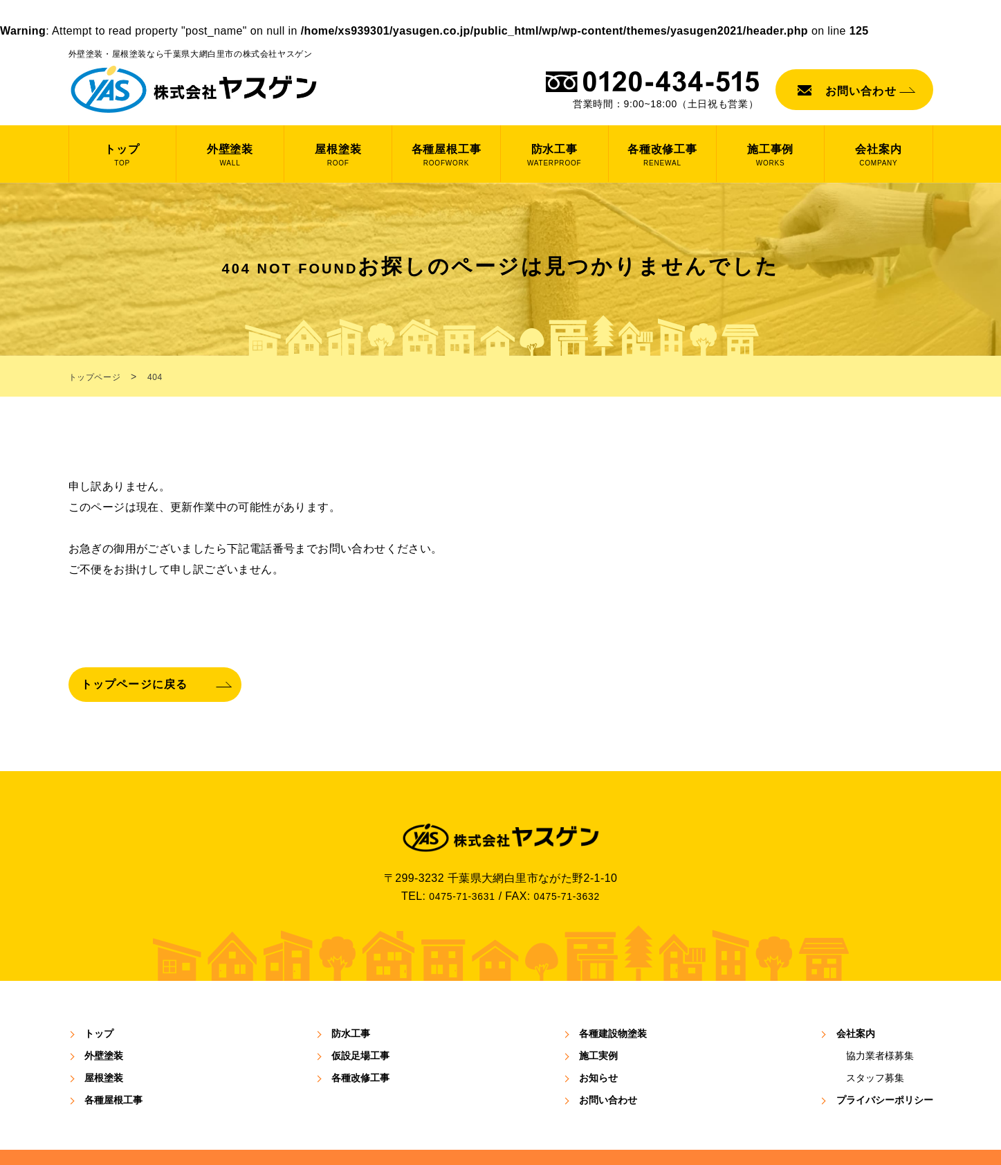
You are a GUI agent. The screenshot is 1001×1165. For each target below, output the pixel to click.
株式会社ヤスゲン (500, 794)
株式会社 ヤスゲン (194, 89)
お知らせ (598, 1037)
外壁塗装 (103, 1015)
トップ (98, 993)
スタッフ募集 (875, 1037)
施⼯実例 (598, 1015)
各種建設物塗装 (613, 993)
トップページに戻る (144, 637)
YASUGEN (481, 1137)
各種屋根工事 (113, 1059)
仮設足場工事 (360, 1015)
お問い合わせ (861, 91)
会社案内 (855, 993)
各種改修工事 (360, 1037)
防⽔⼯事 (350, 993)
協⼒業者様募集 (880, 1015)
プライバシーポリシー (884, 1059)
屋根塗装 (103, 1037)
